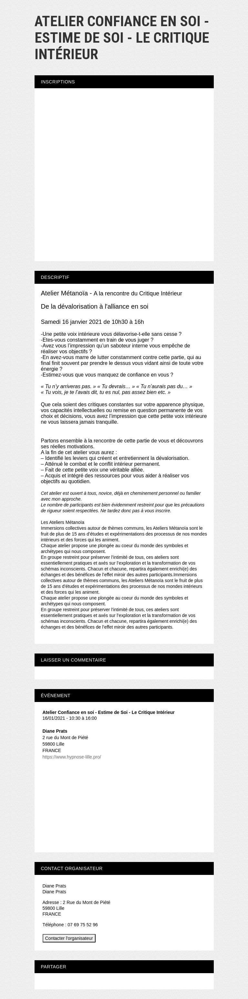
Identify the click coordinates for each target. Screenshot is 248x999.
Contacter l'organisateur (69, 938)
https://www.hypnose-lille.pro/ (72, 757)
